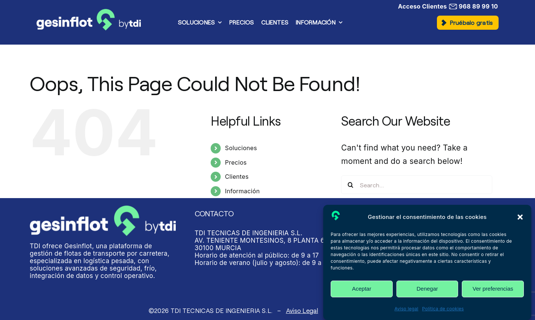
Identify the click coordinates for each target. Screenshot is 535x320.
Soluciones (241, 148)
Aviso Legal (302, 310)
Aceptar (361, 288)
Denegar (427, 288)
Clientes (237, 176)
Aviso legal (406, 308)
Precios (236, 162)
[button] (520, 217)
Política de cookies (443, 308)
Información (242, 191)
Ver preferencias (493, 288)
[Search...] (416, 184)
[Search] (350, 184)
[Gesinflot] (88, 12)
